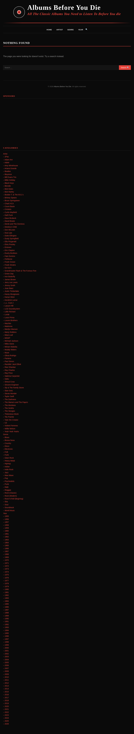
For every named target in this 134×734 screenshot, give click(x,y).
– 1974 (6, 572)
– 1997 (6, 639)
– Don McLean (9, 230)
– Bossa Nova (9, 440)
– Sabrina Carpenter (11, 376)
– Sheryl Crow (9, 382)
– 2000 (6, 648)
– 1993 (6, 627)
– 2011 (6, 680)
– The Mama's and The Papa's (15, 402)
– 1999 (6, 645)
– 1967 (6, 551)
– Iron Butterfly (9, 276)
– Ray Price (8, 373)
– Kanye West (9, 297)
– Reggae (7, 490)
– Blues (6, 437)
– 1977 (6, 581)
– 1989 (6, 616)
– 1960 (6, 531)
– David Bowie (9, 221)
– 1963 (6, 540)
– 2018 (6, 700)
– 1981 (6, 592)
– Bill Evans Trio (9, 177)
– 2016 (6, 695)
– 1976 (6, 578)
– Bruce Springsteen (11, 200)
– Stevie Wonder (10, 393)
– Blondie (7, 186)
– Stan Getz (8, 391)
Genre (70, 30)
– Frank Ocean (9, 262)
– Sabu (6, 379)
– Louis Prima (8, 317)
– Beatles (7, 171)
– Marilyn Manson (10, 329)
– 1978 (6, 583)
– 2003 (6, 657)
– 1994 (6, 630)
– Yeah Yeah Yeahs (11, 431)
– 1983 (6, 598)
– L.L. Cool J (8, 303)
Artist (59, 30)
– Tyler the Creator (10, 420)
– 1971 (6, 563)
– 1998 (6, 642)
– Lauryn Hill (8, 306)
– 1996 (6, 636)
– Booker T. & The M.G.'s (13, 195)
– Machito (7, 323)
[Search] (87, 29)
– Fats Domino (9, 256)
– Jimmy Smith (9, 285)
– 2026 (6, 724)
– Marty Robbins (9, 332)
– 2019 (6, 703)
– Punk (6, 484)
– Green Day (8, 274)
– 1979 (6, 586)
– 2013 (6, 686)
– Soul (5, 505)
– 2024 (6, 718)
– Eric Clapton (9, 250)
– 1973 (6, 569)
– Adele (6, 163)
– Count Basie (9, 206)
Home (49, 30)
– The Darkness (9, 399)
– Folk (5, 452)
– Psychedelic (8, 481)
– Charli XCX (8, 203)
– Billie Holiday (9, 180)
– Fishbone (7, 259)
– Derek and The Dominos (13, 224)
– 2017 (6, 698)
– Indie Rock (8, 469)
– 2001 (6, 651)
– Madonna (7, 326)
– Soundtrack (8, 507)
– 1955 (6, 516)
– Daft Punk (8, 215)
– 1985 (6, 604)
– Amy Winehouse (10, 166)
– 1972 (6, 566)
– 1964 (6, 543)
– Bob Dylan (8, 189)
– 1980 (6, 589)
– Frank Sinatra (9, 265)
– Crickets (7, 209)
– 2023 (6, 715)
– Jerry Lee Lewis (10, 282)
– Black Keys (8, 183)
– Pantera (7, 358)
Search (125, 68)
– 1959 (6, 528)
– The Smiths (8, 408)
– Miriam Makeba (10, 347)
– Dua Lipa (7, 233)
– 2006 (6, 665)
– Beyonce (7, 174)
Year (80, 30)
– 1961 (6, 534)
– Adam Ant (8, 160)
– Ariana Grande (9, 168)
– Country (7, 443)
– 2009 (6, 674)
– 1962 (6, 537)
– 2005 (6, 662)
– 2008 (6, 671)
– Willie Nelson (9, 429)
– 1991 (6, 621)
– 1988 (6, 613)
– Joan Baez (8, 288)
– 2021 (6, 709)
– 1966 (6, 548)
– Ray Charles (9, 370)
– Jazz (5, 472)
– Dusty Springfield (11, 238)
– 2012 (6, 683)
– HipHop (7, 464)
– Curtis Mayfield (10, 212)
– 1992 (6, 624)
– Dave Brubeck (9, 218)
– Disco (6, 446)
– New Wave (8, 475)
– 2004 (6, 660)
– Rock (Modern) (10, 496)
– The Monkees (9, 405)
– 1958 (6, 525)
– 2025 (6, 721)
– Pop (5, 478)
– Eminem (7, 247)
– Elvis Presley (9, 244)
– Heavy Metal (9, 461)
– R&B (5, 487)
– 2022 (6, 712)
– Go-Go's (7, 268)
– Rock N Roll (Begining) (13, 499)
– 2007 (6, 668)
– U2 (5, 423)
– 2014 (6, 689)
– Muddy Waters (9, 350)
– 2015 (6, 692)
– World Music (9, 510)
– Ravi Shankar (9, 367)
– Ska (5, 502)
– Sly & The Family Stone (13, 388)
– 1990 (6, 619)
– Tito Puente (8, 417)
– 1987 (6, 610)
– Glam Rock (8, 458)
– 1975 (6, 575)
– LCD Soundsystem (11, 309)
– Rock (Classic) (9, 493)
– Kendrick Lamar (10, 300)
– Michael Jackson (10, 341)
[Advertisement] (67, 119)
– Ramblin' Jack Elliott (12, 364)
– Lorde (6, 314)
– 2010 (6, 677)
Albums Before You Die (64, 7)
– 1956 (6, 519)
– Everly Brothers (10, 253)
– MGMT (6, 338)
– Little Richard (9, 312)
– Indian (6, 467)
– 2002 (6, 654)
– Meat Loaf (8, 335)
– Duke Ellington (9, 236)
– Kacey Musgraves (11, 294)
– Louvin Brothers (10, 320)
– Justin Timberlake (11, 291)
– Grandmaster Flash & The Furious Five (19, 271)
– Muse (6, 353)
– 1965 (6, 545)
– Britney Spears (10, 198)
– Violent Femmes (10, 426)
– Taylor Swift (8, 396)
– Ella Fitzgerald (9, 241)
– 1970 (6, 560)
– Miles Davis (8, 344)
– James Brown (9, 279)
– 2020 (6, 706)
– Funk (6, 455)
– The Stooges (9, 411)
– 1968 (6, 554)
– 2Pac (6, 157)
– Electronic (8, 449)
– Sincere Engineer (11, 385)
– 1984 (6, 601)
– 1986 (6, 607)
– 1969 (6, 557)
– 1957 (6, 522)
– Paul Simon (8, 361)
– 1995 (6, 633)
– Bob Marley (8, 192)
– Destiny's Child (10, 227)
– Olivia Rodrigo (9, 355)
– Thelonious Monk (11, 414)
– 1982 (6, 595)
